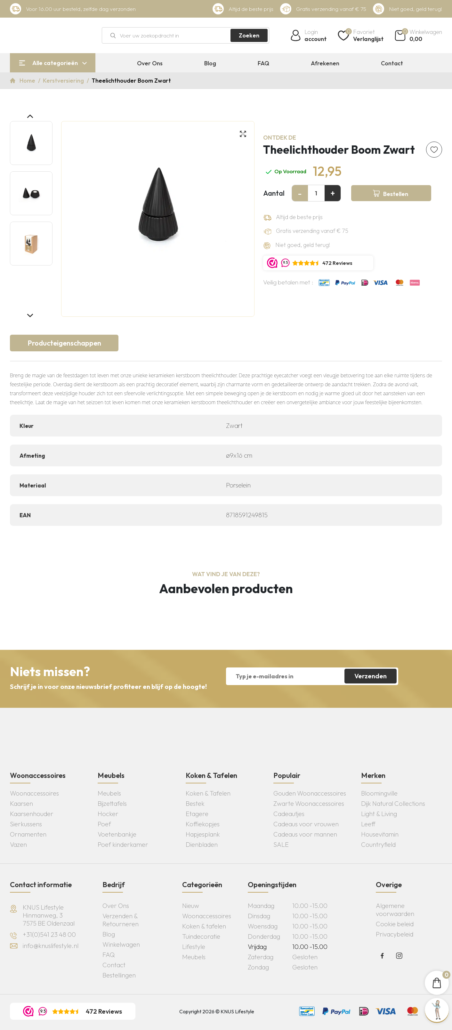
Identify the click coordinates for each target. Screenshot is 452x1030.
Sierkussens (26, 824)
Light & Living (379, 814)
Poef (104, 824)
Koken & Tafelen (208, 793)
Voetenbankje (117, 834)
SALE (281, 844)
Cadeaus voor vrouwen (306, 824)
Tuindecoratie (201, 936)
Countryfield (378, 844)
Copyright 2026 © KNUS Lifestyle (216, 1011)
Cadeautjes (288, 814)
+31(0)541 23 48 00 (49, 934)
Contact (392, 63)
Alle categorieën (55, 63)
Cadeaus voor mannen (305, 834)
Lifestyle (193, 947)
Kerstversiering (64, 80)
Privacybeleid (394, 934)
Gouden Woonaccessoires (309, 793)
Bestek (195, 803)
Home (28, 80)
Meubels (109, 793)
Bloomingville (379, 793)
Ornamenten (28, 834)
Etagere (197, 814)
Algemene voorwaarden (395, 910)
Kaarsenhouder (31, 814)
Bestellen (395, 194)
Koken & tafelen (204, 926)
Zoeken (249, 35)
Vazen (18, 844)
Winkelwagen (121, 944)
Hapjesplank (203, 834)
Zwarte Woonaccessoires (308, 803)
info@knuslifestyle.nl (50, 946)
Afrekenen (325, 63)
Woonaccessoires (34, 793)
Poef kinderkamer (123, 844)
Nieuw (190, 906)
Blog (210, 63)
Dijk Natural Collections (393, 803)
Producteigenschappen (64, 343)
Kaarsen (21, 803)
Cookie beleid (395, 924)
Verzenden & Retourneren (120, 920)
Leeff (368, 824)
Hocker (108, 814)
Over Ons (150, 63)
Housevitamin (380, 834)
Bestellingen (119, 975)
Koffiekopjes (203, 824)
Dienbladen (202, 844)
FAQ (263, 63)
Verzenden (370, 676)
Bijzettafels (112, 803)
